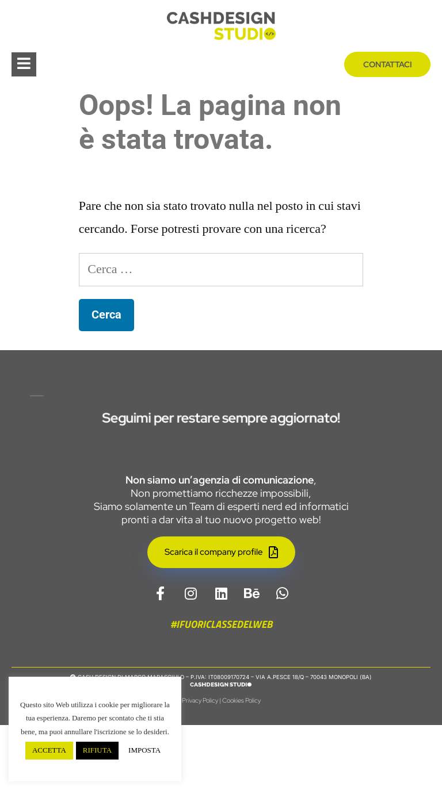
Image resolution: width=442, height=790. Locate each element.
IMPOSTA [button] (144, 750)
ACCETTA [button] (49, 750)
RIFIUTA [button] (97, 750)
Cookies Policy (241, 765)
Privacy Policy (200, 765)
